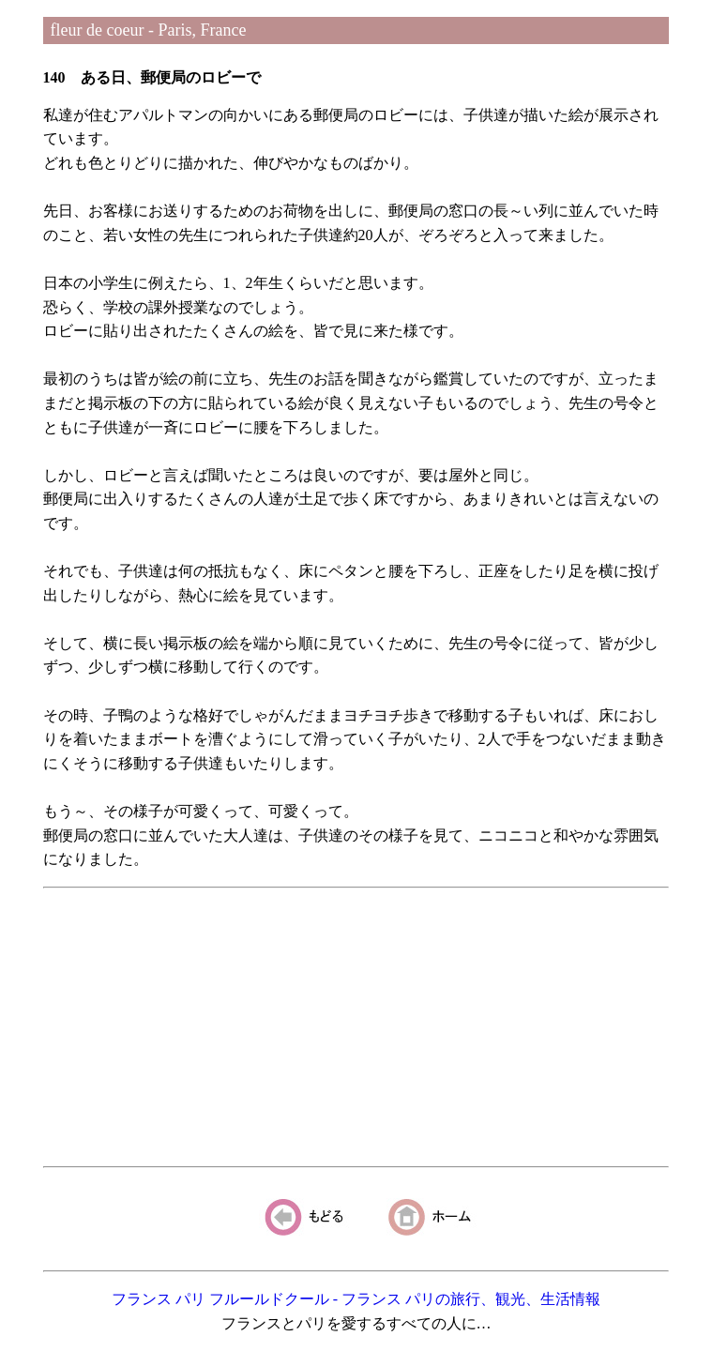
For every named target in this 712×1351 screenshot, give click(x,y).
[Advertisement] (356, 1027)
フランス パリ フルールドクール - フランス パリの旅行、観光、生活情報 (356, 1299)
